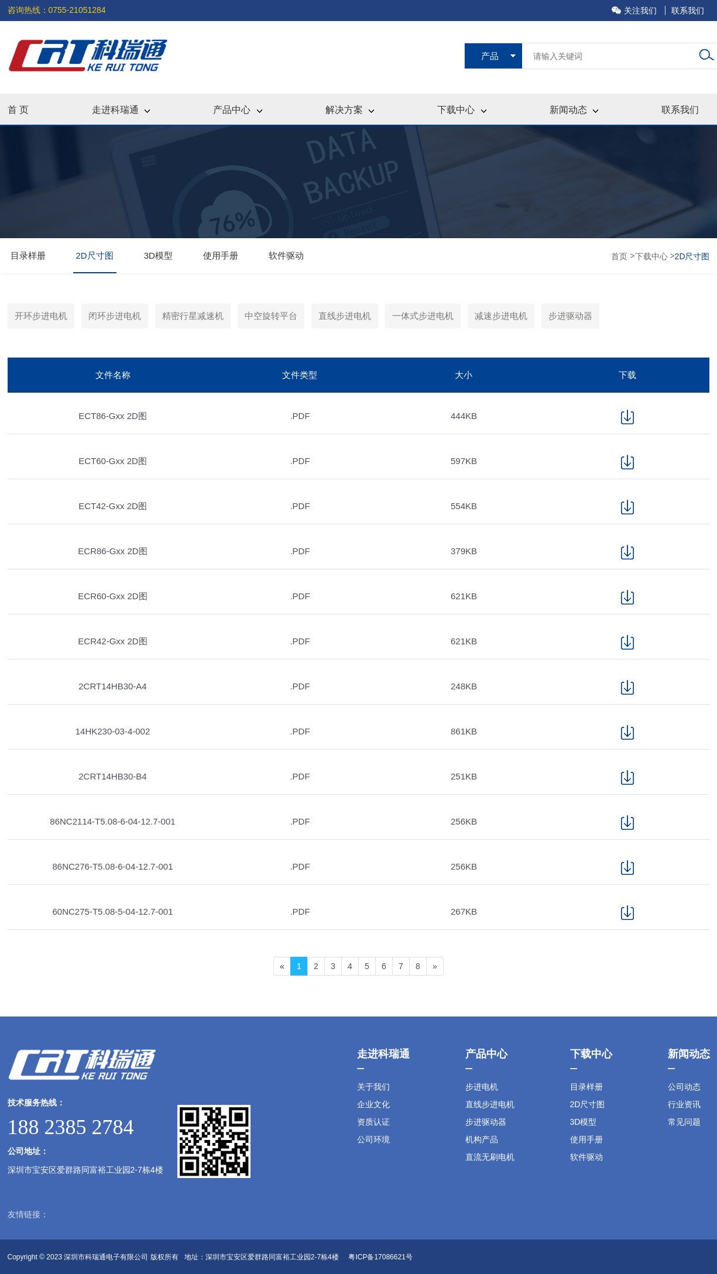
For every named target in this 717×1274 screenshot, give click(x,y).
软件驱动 (286, 255)
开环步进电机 (41, 316)
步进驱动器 (570, 316)
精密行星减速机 (193, 316)
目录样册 (28, 255)
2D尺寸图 (95, 255)
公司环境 (373, 1139)
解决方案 (349, 110)
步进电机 (481, 1086)
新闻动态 (574, 110)
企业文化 (373, 1104)
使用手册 (220, 255)
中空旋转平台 (271, 316)
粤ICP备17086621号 (380, 1257)
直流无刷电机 (489, 1157)
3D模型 (158, 255)
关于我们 (373, 1086)
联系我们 (687, 10)
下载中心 (461, 110)
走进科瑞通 (121, 110)
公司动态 (684, 1086)
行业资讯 (684, 1104)
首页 (620, 256)
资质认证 (373, 1122)
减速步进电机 (501, 316)
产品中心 (237, 110)
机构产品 (481, 1139)
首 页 (18, 110)
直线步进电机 (344, 316)
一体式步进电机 (423, 316)
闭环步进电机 (114, 316)
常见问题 (684, 1122)
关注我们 (635, 10)
